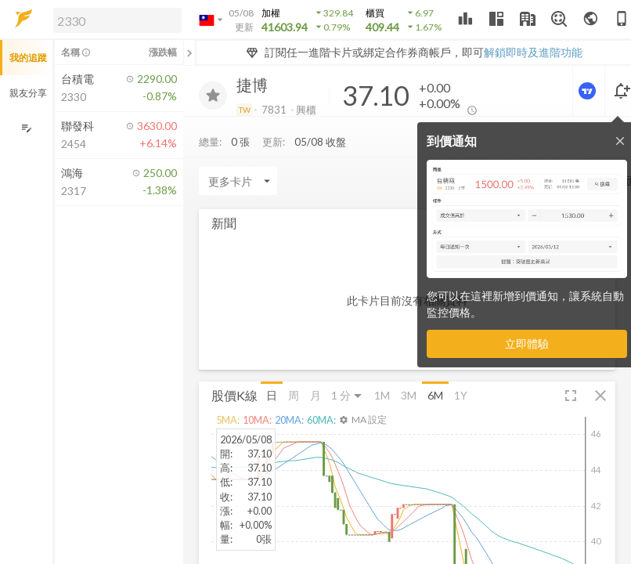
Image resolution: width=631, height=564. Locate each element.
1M (382, 395)
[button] (114, 19)
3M (408, 395)
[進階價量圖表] (588, 91)
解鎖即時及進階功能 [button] (533, 52)
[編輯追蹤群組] (26, 128)
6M (435, 395)
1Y (460, 395)
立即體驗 (527, 343)
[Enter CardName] (238, 181)
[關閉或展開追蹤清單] (189, 52)
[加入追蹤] (213, 95)
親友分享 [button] (28, 93)
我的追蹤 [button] (28, 57)
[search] (117, 20)
